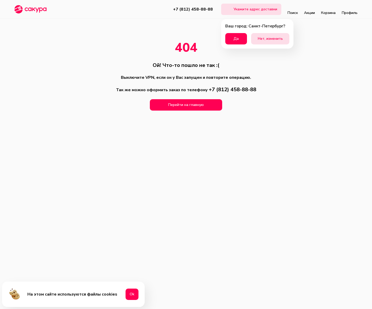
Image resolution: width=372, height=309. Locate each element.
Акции (309, 9)
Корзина (328, 9)
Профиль (350, 9)
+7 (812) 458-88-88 (193, 9)
